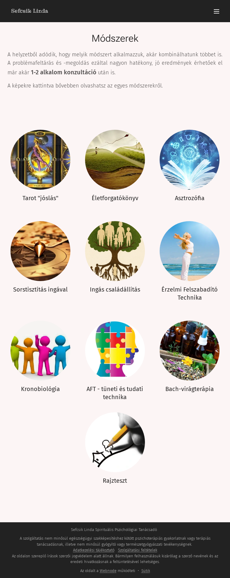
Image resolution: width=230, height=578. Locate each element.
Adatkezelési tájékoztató (93, 550)
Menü (216, 11)
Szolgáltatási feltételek (137, 550)
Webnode (108, 570)
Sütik (145, 570)
